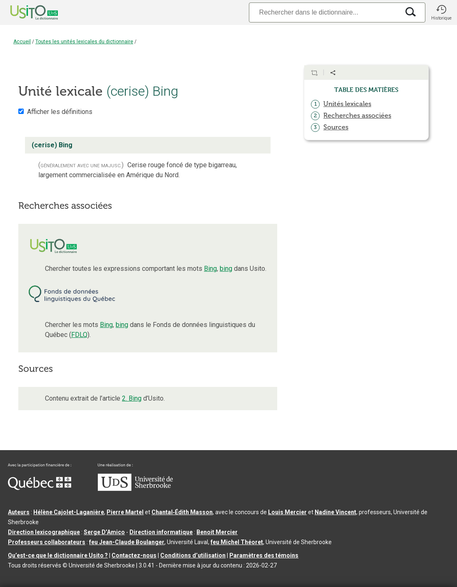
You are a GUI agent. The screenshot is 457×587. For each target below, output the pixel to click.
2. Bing (132, 398)
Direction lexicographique (44, 532)
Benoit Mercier (217, 532)
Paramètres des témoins (263, 555)
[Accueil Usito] (25, 12)
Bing (210, 268)
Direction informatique (161, 532)
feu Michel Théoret (237, 542)
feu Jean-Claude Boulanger (126, 542)
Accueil (22, 42)
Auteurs (19, 512)
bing (226, 268)
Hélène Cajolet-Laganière (68, 512)
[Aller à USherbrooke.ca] (135, 488)
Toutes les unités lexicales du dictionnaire (84, 42)
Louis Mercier (287, 512)
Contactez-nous (134, 555)
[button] (441, 12)
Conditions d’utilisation (193, 555)
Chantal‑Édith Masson (182, 512)
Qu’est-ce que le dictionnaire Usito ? (58, 555)
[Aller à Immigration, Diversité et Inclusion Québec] (39, 488)
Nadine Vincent (335, 512)
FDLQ (79, 335)
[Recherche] (324, 12)
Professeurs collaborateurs (46, 542)
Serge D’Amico (104, 532)
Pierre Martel (125, 512)
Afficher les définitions (59, 112)
